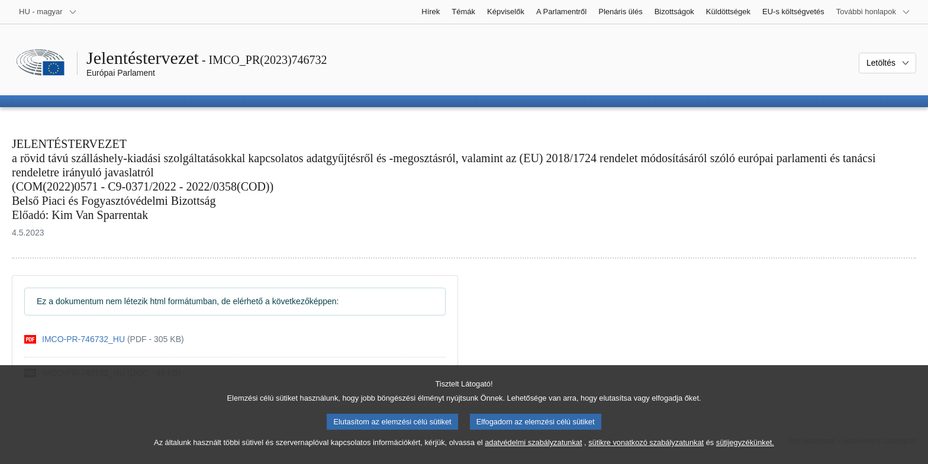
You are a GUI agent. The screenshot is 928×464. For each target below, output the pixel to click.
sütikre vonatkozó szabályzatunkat (646, 451)
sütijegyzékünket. (745, 451)
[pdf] (104, 339)
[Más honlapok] (873, 12)
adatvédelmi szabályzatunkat (533, 451)
